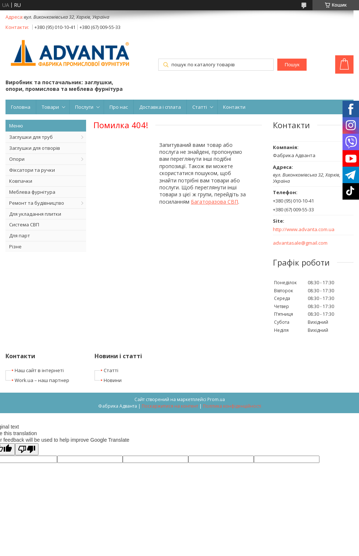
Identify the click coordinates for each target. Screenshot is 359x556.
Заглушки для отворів (34, 148)
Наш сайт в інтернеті (39, 370)
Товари (50, 107)
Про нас (119, 107)
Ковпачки (20, 181)
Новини (113, 380)
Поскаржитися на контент (170, 406)
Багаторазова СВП (214, 201)
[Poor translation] (26, 449)
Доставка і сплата (160, 107)
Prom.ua (216, 399)
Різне (15, 246)
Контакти (234, 107)
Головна (20, 107)
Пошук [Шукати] (292, 64)
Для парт (19, 235)
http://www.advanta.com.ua (303, 229)
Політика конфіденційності (232, 406)
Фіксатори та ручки (32, 170)
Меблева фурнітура (32, 192)
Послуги (84, 107)
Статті (199, 107)
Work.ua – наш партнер (42, 380)
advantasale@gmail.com (300, 243)
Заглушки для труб (31, 137)
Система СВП (24, 224)
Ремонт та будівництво (36, 203)
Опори (17, 159)
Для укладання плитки (35, 214)
